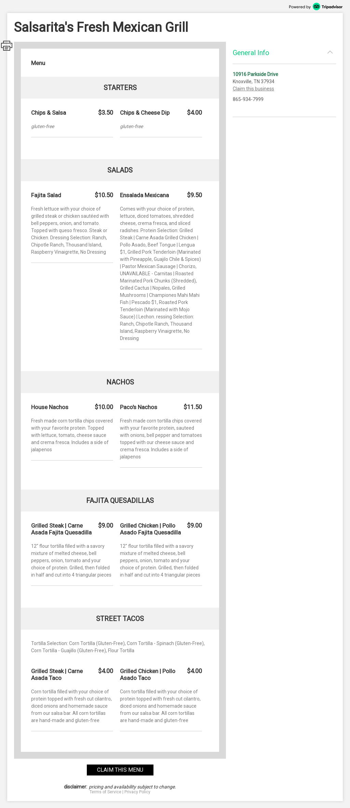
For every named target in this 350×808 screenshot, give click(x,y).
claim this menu (120, 770)
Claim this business (253, 88)
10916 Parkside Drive (255, 74)
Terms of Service (105, 792)
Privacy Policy (137, 792)
